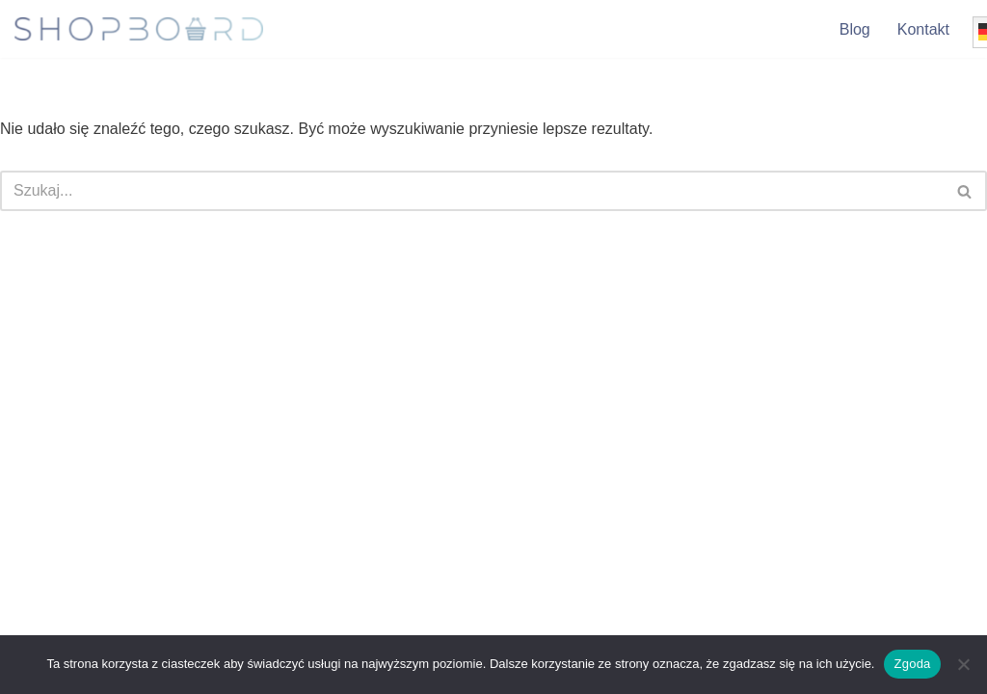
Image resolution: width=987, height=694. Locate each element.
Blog (855, 29)
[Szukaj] (472, 191)
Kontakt (923, 29)
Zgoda (912, 663)
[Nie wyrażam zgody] (963, 664)
